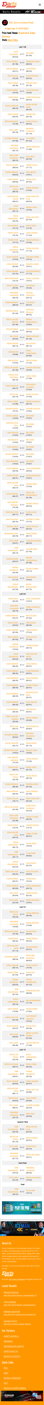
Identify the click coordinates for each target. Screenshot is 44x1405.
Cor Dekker (30, 138)
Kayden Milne (31, 483)
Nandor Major (31, 207)
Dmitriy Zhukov (12, 415)
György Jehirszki (11, 105)
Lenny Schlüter (32, 232)
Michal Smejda (12, 343)
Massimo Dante (32, 264)
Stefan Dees (13, 97)
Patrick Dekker (12, 90)
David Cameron (32, 526)
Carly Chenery (12, 446)
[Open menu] (39, 4)
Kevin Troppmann (33, 598)
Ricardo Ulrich (31, 82)
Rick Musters (13, 439)
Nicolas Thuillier (32, 568)
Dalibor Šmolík (12, 475)
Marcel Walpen (12, 329)
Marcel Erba (13, 351)
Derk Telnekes (12, 61)
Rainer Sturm (13, 232)
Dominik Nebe (31, 549)
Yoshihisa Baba (12, 558)
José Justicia (31, 343)
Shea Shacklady (12, 461)
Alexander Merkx (33, 61)
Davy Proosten (12, 519)
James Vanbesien (33, 146)
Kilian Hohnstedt (11, 278)
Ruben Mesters (32, 187)
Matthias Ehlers (12, 310)
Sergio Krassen (32, 394)
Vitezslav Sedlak (32, 256)
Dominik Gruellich (11, 138)
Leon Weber (31, 68)
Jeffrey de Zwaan (11, 367)
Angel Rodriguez (32, 239)
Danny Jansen (12, 179)
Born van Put (13, 75)
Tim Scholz (30, 302)
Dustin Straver (32, 121)
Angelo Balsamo (11, 302)
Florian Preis (13, 239)
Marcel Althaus (12, 68)
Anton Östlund (12, 256)
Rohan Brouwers (11, 121)
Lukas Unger (31, 225)
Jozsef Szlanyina (11, 454)
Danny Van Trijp (12, 512)
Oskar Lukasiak (12, 271)
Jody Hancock (12, 432)
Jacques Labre (12, 526)
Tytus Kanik (13, 540)
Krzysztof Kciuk (32, 329)
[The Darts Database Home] (9, 4)
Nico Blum (30, 53)
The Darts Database (17, 1279)
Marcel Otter (13, 360)
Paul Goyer (30, 285)
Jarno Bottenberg (33, 271)
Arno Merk (30, 156)
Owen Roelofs (12, 264)
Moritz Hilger (13, 401)
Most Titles (13, 40)
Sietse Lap (14, 394)
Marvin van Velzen (33, 1177)
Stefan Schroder (32, 248)
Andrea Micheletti (33, 475)
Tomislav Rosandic (33, 540)
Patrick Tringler (12, 165)
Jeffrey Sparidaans (33, 885)
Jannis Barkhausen (33, 1000)
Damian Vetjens (12, 408)
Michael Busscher (11, 533)
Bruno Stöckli (13, 114)
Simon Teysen (12, 285)
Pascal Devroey (32, 90)
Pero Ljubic (13, 129)
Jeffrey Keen (31, 179)
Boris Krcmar (31, 615)
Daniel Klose (13, 598)
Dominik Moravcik (33, 408)
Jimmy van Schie (32, 217)
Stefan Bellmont (11, 172)
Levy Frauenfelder (33, 468)
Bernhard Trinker (33, 519)
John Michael (31, 172)
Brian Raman (31, 577)
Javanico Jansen (32, 503)
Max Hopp (14, 336)
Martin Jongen (31, 360)
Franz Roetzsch (12, 385)
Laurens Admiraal (33, 367)
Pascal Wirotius (32, 75)
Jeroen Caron (31, 512)
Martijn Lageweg (33, 401)
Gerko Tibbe (31, 376)
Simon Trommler (32, 278)
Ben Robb (30, 415)
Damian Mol (30, 114)
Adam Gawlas (31, 533)
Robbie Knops (31, 165)
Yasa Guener (13, 577)
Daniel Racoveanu (33, 97)
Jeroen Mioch (13, 225)
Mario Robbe (13, 82)
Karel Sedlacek (12, 468)
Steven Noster (12, 493)
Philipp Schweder (33, 607)
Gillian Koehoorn (32, 336)
